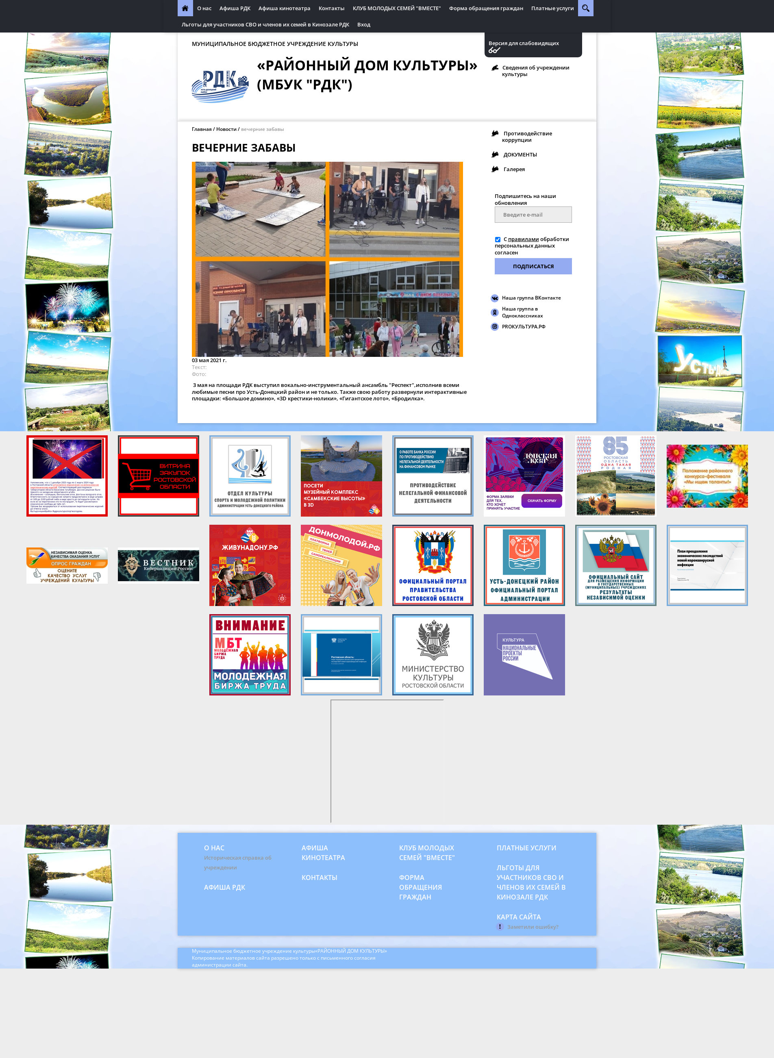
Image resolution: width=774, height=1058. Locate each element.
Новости (226, 129)
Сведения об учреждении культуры (536, 71)
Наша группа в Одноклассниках (522, 312)
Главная (202, 129)
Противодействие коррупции (527, 136)
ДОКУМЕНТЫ (520, 154)
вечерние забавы (262, 129)
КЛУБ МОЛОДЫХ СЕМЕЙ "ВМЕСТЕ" (397, 8)
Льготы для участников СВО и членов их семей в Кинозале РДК (265, 24)
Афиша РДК (235, 8)
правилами (523, 239)
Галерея (514, 169)
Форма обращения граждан (486, 8)
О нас (204, 8)
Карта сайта (519, 916)
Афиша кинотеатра (285, 8)
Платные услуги (552, 8)
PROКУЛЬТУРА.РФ (524, 327)
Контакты (332, 8)
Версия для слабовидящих (524, 43)
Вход (363, 24)
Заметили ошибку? (533, 926)
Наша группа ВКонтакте (531, 298)
